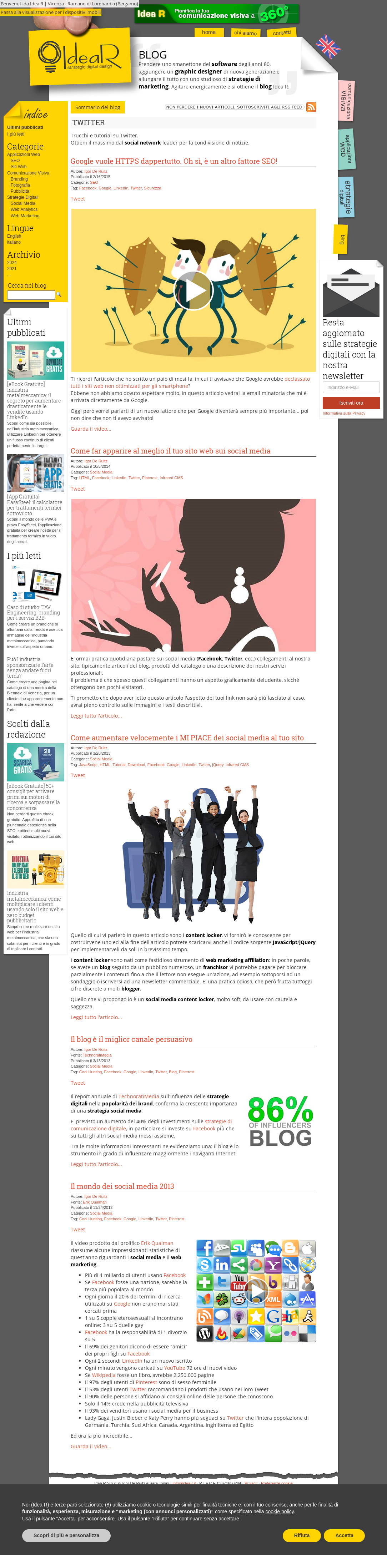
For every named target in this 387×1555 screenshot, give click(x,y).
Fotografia (20, 185)
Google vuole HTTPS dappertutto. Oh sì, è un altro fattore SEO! (174, 161)
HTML (84, 478)
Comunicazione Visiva (28, 173)
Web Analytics (24, 209)
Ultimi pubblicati (25, 127)
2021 (12, 268)
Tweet (78, 198)
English (14, 236)
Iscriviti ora (351, 403)
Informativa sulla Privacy (344, 413)
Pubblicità (20, 191)
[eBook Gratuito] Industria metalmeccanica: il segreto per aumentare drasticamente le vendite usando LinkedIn (34, 400)
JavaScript (88, 765)
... (9, 274)
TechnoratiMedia (97, 1055)
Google (105, 188)
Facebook (87, 188)
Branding (19, 179)
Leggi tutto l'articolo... (96, 715)
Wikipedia (104, 1375)
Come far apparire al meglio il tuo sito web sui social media (171, 450)
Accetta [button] (344, 1535)
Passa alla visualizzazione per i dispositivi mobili (51, 12)
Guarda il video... (91, 428)
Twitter (136, 188)
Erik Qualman (95, 1202)
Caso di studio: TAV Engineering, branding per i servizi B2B (33, 613)
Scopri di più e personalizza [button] (66, 1535)
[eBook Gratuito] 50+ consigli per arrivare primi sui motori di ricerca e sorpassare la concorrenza (33, 796)
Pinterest (149, 478)
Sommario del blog (97, 107)
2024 (12, 262)
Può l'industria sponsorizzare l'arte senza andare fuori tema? (30, 667)
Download (136, 765)
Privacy (251, 1483)
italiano (14, 242)
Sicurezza (152, 188)
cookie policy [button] (280, 1511)
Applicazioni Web (23, 154)
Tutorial (118, 765)
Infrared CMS (171, 478)
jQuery (217, 765)
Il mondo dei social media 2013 (122, 1186)
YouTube (174, 1367)
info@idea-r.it (184, 1483)
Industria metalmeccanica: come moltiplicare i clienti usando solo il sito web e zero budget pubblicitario (35, 907)
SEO (15, 160)
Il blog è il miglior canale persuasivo (131, 1039)
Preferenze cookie (277, 1483)
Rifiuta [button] (302, 1535)
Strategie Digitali (22, 197)
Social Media (23, 203)
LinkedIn (121, 188)
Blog (173, 1072)
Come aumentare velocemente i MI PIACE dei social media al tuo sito (187, 737)
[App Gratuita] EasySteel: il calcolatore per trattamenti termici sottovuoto (34, 504)
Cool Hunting (90, 1072)
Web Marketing (25, 215)
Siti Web (18, 166)
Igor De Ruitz (96, 171)
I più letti (15, 134)
